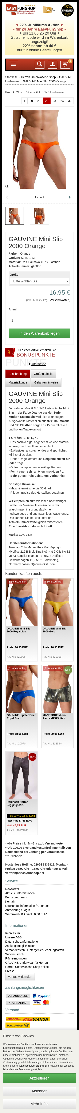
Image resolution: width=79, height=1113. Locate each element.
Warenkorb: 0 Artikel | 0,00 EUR (26, 914)
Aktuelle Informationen (20, 893)
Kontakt (10, 901)
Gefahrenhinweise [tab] (46, 382)
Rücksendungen (16, 958)
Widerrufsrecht (14, 954)
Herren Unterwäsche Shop (38, 77)
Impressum (12, 933)
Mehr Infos (39, 1104)
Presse (10, 971)
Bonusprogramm (16, 897)
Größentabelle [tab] (43, 373)
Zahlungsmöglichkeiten (20, 945)
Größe (14, 274)
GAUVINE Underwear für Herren (26, 962)
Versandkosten (60, 300)
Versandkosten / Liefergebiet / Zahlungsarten (34, 950)
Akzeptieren (39, 1078)
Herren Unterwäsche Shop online (27, 967)
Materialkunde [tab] (18, 382)
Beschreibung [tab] (18, 373)
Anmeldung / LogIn (17, 910)
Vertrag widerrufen (20, 976)
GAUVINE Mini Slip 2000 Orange (44, 81)
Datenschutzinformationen (22, 941)
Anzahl (13, 309)
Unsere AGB (13, 937)
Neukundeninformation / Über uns (27, 905)
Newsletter (12, 889)
